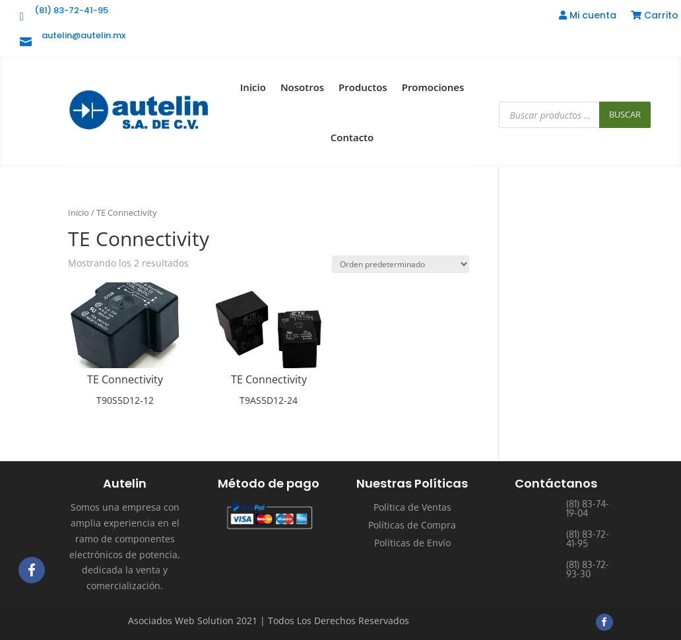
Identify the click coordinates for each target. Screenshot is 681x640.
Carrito (654, 16)
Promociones (433, 87)
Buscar (625, 114)
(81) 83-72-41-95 (71, 10)
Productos (363, 87)
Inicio (253, 87)
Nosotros (302, 87)
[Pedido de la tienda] (400, 264)
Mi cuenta (587, 16)
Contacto (352, 137)
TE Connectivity (125, 379)
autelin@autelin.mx (83, 35)
